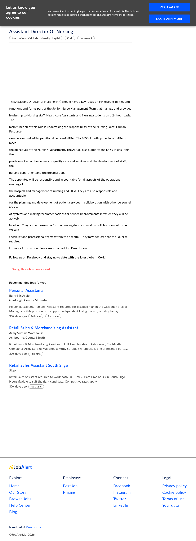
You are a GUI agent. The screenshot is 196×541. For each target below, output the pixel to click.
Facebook (121, 485)
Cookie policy (174, 492)
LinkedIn (120, 505)
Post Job (70, 485)
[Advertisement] (70, 71)
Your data (170, 505)
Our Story (17, 492)
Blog (13, 511)
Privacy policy (174, 485)
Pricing (69, 492)
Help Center (20, 505)
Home (14, 485)
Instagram (122, 492)
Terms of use (173, 498)
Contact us (34, 527)
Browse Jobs (20, 498)
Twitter (119, 498)
